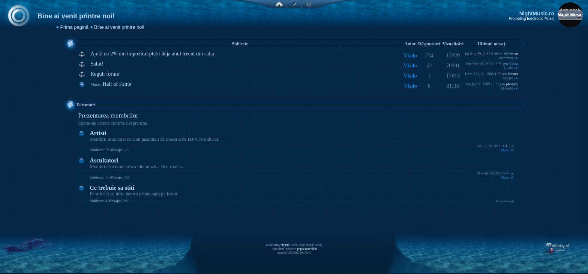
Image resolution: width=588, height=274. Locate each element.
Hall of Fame (117, 84)
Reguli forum (104, 74)
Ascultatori (104, 160)
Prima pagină (74, 27)
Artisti (98, 133)
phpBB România (307, 249)
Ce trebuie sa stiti (112, 188)
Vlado (410, 55)
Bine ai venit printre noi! (119, 27)
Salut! (96, 64)
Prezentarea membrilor (108, 115)
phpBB (284, 245)
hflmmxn (511, 54)
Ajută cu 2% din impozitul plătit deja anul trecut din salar (152, 54)
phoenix (512, 84)
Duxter (513, 74)
